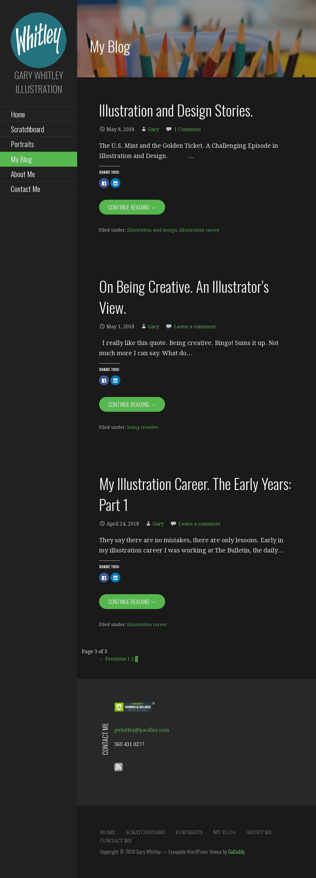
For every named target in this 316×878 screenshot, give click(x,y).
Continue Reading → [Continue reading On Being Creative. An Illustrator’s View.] (132, 404)
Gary (153, 129)
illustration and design (152, 230)
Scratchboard (27, 128)
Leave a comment (195, 327)
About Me (23, 173)
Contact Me (25, 188)
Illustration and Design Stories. (176, 110)
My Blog (21, 158)
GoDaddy (236, 851)
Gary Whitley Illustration (38, 82)
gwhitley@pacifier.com (141, 730)
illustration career (199, 230)
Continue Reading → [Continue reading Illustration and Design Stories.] (132, 207)
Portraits (22, 143)
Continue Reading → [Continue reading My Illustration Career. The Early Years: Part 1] (132, 602)
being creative (142, 427)
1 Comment (187, 129)
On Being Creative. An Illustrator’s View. (184, 296)
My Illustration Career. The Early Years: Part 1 (195, 493)
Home (18, 114)
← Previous (112, 659)
